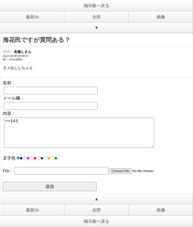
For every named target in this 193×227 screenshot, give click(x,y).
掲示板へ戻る (96, 5)
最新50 (32, 17)
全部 (96, 17)
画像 (161, 17)
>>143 (79, 133)
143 (6, 51)
